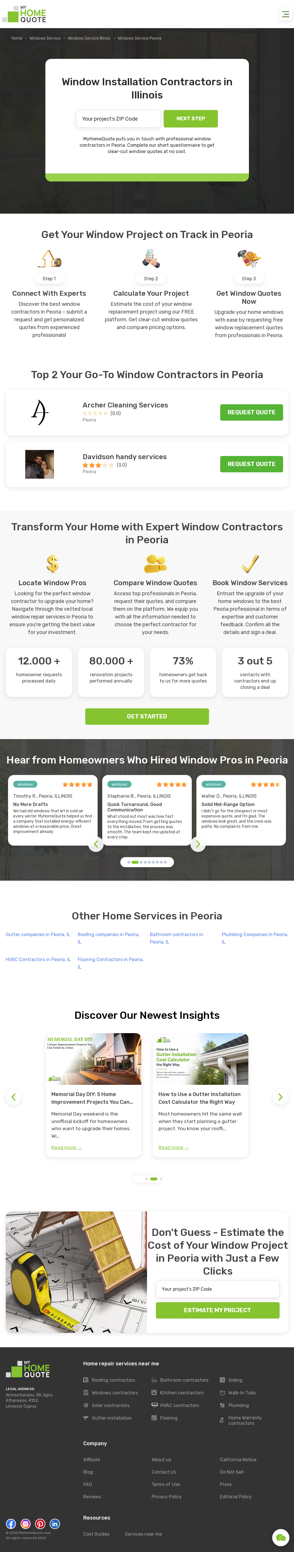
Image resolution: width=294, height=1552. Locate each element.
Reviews (92, 1496)
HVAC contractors (175, 1405)
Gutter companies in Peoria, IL (38, 934)
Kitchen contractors (178, 1393)
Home (16, 38)
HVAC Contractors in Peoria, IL (38, 959)
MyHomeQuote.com (35, 1533)
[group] (93, 1095)
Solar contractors (106, 1405)
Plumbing (234, 1405)
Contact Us (164, 1472)
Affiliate (91, 1459)
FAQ (87, 1484)
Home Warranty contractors (241, 1420)
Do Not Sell (231, 1472)
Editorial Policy (236, 1496)
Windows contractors (110, 1393)
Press (226, 1484)
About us (161, 1459)
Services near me (143, 1534)
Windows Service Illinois (89, 38)
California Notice (238, 1459)
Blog (88, 1472)
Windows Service (45, 38)
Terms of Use (166, 1484)
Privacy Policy (167, 1496)
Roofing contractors (109, 1380)
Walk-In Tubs (238, 1393)
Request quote (252, 412)
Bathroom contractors (180, 1380)
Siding (231, 1380)
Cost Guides (96, 1534)
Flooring (165, 1418)
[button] (128, 862)
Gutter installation (107, 1418)
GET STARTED (147, 716)
